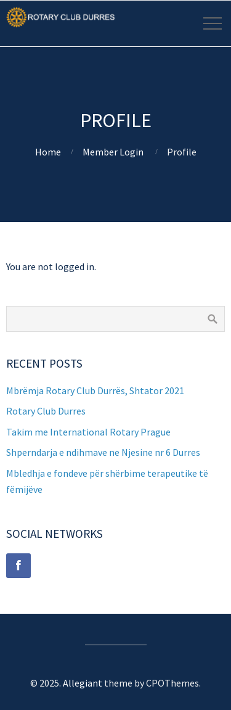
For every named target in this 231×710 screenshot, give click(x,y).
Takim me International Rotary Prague (88, 432)
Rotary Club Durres (46, 411)
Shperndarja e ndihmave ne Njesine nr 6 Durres (103, 452)
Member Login (113, 152)
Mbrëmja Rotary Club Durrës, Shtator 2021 (95, 390)
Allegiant (82, 683)
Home (48, 152)
